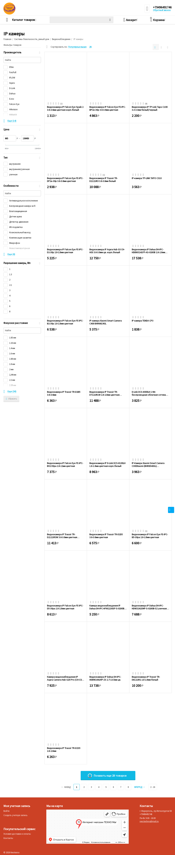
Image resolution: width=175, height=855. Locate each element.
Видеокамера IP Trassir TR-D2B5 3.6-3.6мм (63, 393)
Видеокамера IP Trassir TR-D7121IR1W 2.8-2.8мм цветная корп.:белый (104, 393)
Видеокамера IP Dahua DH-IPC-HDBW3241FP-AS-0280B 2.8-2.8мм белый (148, 251)
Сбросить (11, 399)
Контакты (8, 838)
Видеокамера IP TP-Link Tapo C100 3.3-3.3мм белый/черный (149, 108)
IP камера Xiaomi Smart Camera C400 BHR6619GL (105, 322)
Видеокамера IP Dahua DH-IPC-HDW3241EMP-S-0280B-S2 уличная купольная (149, 607)
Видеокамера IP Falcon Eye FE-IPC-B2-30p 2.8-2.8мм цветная (65, 322)
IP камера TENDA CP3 (142, 320)
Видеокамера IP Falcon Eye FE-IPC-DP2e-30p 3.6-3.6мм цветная (65, 179)
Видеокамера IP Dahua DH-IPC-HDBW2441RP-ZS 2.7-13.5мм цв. (105, 678)
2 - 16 (152, 787)
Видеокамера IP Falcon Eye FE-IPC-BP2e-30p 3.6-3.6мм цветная (107, 108)
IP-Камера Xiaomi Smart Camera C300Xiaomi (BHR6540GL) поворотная (148, 464)
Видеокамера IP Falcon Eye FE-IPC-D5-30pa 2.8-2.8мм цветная (65, 607)
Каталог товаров (23, 19)
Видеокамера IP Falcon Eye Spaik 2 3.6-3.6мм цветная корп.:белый (65, 108)
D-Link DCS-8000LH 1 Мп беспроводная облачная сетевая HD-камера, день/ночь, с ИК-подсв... (149, 393)
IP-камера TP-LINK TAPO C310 (146, 178)
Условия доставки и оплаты (17, 833)
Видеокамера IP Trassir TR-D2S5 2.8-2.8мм (63, 749)
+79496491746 (162, 7)
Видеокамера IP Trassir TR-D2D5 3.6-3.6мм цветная (106, 535)
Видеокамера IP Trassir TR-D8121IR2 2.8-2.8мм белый (146, 678)
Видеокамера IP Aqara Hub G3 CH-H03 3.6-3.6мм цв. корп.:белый (107, 251)
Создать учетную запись (15, 815)
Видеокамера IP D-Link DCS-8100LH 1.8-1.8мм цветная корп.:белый (107, 464)
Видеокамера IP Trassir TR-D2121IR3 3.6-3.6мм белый (103, 179)
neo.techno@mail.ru (149, 821)
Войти (6, 811)
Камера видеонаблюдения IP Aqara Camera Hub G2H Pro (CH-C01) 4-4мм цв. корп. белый (65, 678)
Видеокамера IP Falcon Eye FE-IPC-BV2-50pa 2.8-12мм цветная (65, 464)
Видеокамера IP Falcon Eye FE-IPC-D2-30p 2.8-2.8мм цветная (65, 251)
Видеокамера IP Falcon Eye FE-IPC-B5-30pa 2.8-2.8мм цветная (150, 535)
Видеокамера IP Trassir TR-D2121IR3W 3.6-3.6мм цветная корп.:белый (62, 535)
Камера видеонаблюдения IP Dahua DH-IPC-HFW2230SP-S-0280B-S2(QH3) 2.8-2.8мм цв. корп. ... (107, 607)
